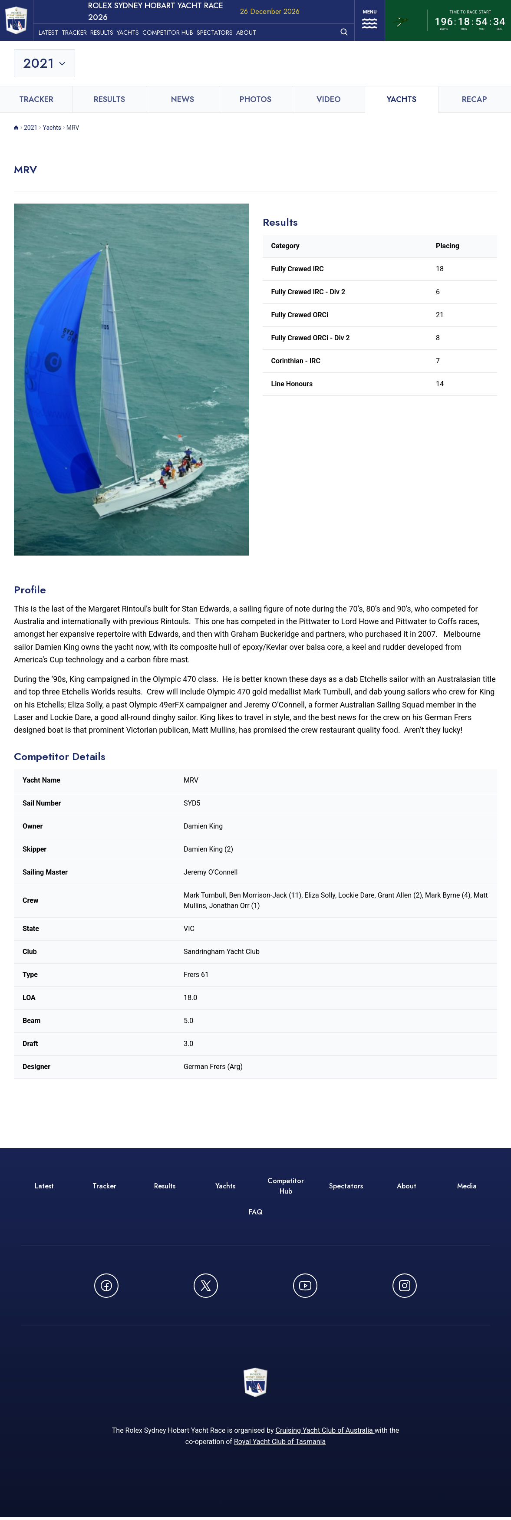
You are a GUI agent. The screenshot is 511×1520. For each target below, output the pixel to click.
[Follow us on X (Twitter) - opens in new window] (206, 1285)
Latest (55, 30)
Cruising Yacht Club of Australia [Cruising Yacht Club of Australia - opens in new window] (324, 1433)
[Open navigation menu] (367, 20)
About (253, 30)
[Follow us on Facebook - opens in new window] (106, 1285)
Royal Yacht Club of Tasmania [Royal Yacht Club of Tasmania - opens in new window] (280, 1445)
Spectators (222, 30)
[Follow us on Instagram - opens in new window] (404, 1285)
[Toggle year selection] (45, 63)
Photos (255, 99)
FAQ (256, 1212)
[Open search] (339, 30)
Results (108, 30)
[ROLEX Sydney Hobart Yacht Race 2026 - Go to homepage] (20, 20)
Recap (474, 99)
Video (328, 99)
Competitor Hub (174, 30)
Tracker (81, 30)
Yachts (135, 30)
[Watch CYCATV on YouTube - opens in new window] (305, 1285)
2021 (30, 127)
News (182, 99)
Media (467, 1186)
